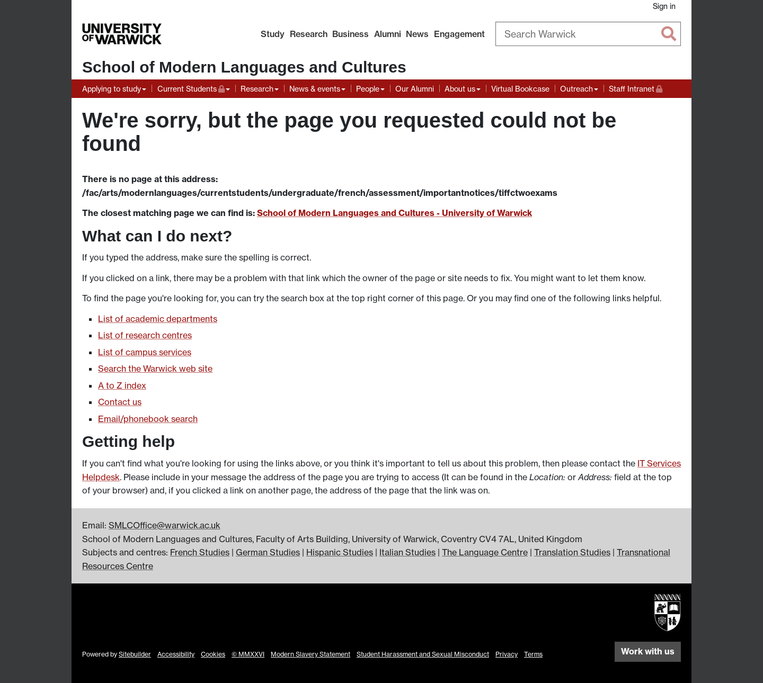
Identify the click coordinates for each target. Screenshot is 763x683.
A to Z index (122, 385)
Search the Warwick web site (155, 368)
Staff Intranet (635, 87)
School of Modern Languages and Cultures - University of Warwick (394, 213)
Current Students (193, 87)
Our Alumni (414, 88)
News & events (314, 88)
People (367, 88)
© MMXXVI (248, 654)
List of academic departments (157, 318)
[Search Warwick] (588, 34)
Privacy (506, 654)
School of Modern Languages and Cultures (244, 67)
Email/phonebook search (148, 419)
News (417, 34)
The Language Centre (485, 552)
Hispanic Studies (339, 552)
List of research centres (145, 335)
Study (273, 34)
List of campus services (144, 352)
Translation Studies (572, 552)
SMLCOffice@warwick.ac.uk (164, 525)
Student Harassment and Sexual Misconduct (423, 654)
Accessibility (175, 654)
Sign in (664, 6)
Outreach (576, 88)
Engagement (459, 34)
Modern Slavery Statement (310, 654)
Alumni (387, 34)
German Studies (268, 552)
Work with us (648, 651)
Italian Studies (407, 552)
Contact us (119, 402)
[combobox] (588, 34)
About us (460, 88)
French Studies (199, 552)
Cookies (213, 654)
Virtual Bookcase (520, 88)
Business (350, 34)
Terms (533, 654)
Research (308, 34)
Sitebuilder (135, 654)
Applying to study (111, 88)
